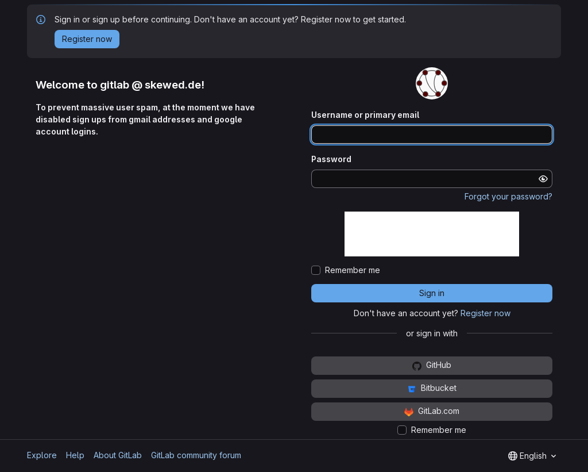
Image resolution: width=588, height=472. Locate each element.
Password (331, 159)
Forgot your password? (508, 196)
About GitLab (118, 455)
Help (75, 455)
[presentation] (432, 234)
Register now (485, 313)
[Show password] (543, 179)
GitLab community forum (196, 455)
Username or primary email (365, 115)
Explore (42, 455)
